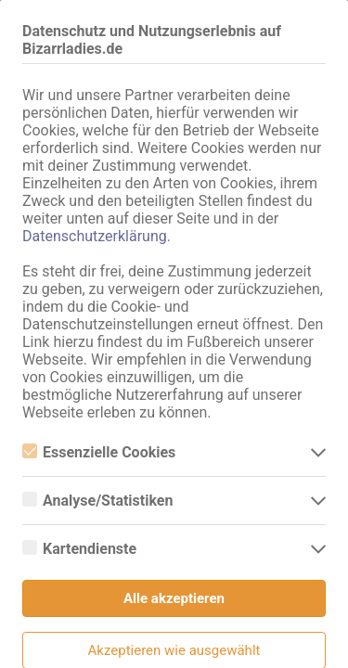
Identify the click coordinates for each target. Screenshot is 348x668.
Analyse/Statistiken (97, 500)
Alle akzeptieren (174, 598)
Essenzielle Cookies (98, 452)
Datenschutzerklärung (94, 236)
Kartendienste (79, 549)
